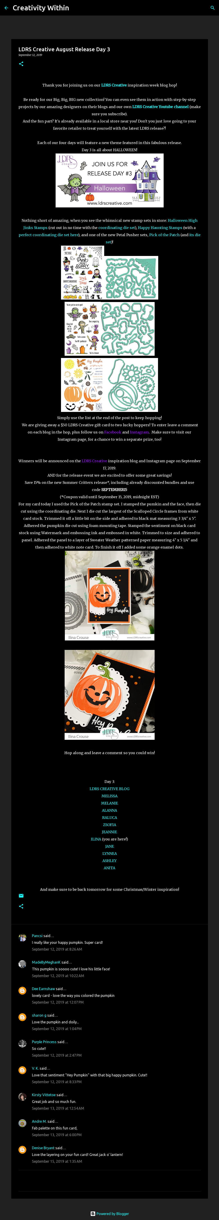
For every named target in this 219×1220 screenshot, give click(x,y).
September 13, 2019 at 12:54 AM (58, 1108)
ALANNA (109, 810)
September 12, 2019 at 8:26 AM (57, 949)
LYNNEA (109, 853)
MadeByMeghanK (46, 962)
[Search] (75, 7)
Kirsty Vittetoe (44, 1095)
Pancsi (37, 936)
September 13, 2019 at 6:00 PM (57, 1135)
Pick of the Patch (164, 235)
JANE (109, 846)
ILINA (96, 839)
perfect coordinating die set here (48, 235)
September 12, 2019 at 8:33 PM (57, 1082)
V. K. (35, 1068)
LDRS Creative (94, 461)
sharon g (39, 1015)
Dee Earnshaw (43, 989)
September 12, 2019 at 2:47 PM (57, 1055)
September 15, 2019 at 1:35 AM (57, 1161)
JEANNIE (109, 832)
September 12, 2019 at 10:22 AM (58, 976)
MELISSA (109, 796)
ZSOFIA (109, 824)
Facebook (112, 432)
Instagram (139, 432)
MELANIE (109, 803)
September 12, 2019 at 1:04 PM (57, 1029)
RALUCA (109, 817)
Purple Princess (44, 1042)
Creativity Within (41, 8)
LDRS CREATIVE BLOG (109, 789)
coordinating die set (116, 227)
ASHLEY (109, 860)
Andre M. (39, 1121)
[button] (21, 64)
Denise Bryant (43, 1148)
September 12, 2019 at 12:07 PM (58, 1002)
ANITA (109, 868)
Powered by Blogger (109, 1214)
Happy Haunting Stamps (160, 227)
